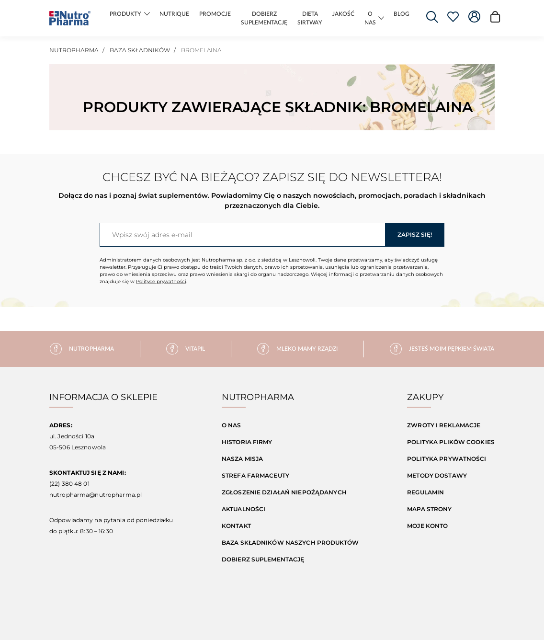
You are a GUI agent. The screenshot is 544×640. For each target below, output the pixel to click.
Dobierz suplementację (263, 559)
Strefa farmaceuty (255, 475)
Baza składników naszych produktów (290, 542)
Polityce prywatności (161, 281)
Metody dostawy (437, 475)
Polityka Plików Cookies (451, 442)
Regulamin (425, 492)
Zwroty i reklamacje (443, 425)
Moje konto (427, 525)
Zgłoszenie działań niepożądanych (284, 492)
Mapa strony (429, 509)
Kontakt (236, 525)
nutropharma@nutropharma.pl (95, 494)
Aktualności (243, 509)
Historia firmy (247, 442)
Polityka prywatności (446, 458)
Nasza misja (242, 458)
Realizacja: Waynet (235, 617)
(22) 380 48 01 (69, 483)
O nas (231, 425)
